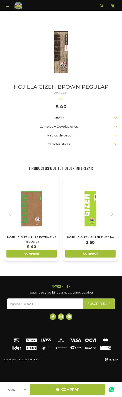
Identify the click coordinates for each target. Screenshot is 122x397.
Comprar (70, 390)
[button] (112, 214)
